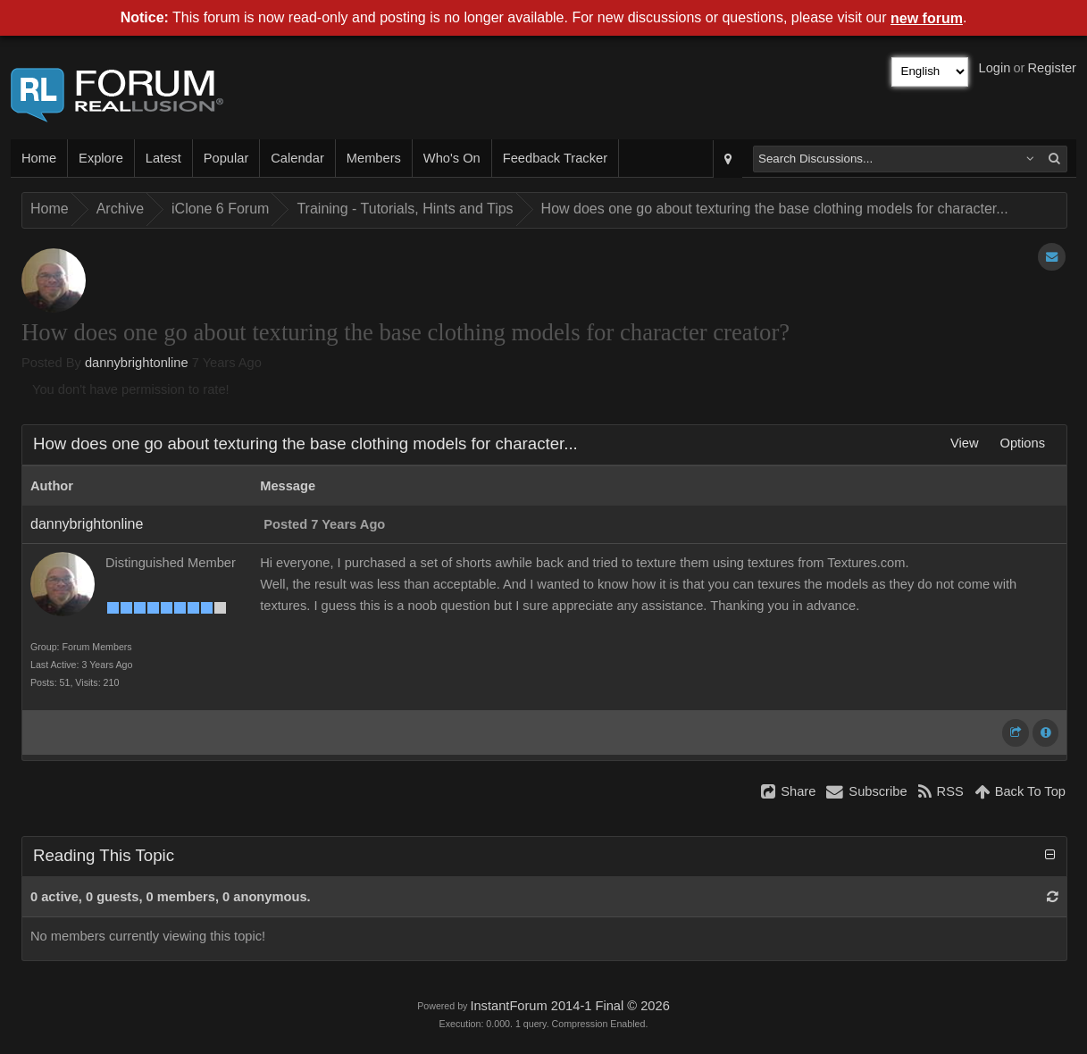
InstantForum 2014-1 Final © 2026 (569, 1006)
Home (39, 158)
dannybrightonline (136, 363)
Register (1051, 68)
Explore (101, 158)
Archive (120, 208)
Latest (163, 158)
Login (995, 68)
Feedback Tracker (555, 158)
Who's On (452, 158)
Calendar (297, 158)
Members (374, 158)
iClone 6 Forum (220, 208)
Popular (226, 158)
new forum (927, 18)
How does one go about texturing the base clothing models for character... (774, 208)
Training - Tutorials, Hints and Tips (405, 208)
